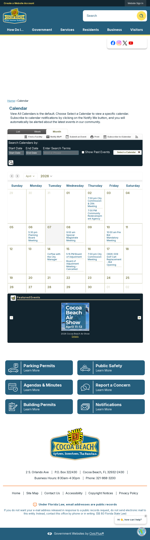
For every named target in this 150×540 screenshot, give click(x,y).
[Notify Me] (54, 137)
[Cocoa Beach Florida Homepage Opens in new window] (14, 16)
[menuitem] (15, 30)
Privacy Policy (128, 493)
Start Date (15, 148)
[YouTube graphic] (131, 43)
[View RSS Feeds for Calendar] (137, 137)
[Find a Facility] (33, 137)
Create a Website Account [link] (19, 3)
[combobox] (16, 153)
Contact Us (52, 493)
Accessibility (74, 493)
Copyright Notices (100, 493)
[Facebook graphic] (113, 43)
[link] (135, 3)
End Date (32, 148)
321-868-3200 (106, 478)
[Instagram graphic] (119, 43)
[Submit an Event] (75, 137)
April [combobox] (30, 176)
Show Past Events (97, 152)
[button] (141, 15)
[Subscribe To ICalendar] (117, 137)
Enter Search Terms (57, 148)
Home (11, 100)
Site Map (32, 493)
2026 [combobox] (47, 176)
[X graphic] (125, 43)
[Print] (94, 137)
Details (75, 336)
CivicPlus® (96, 534)
